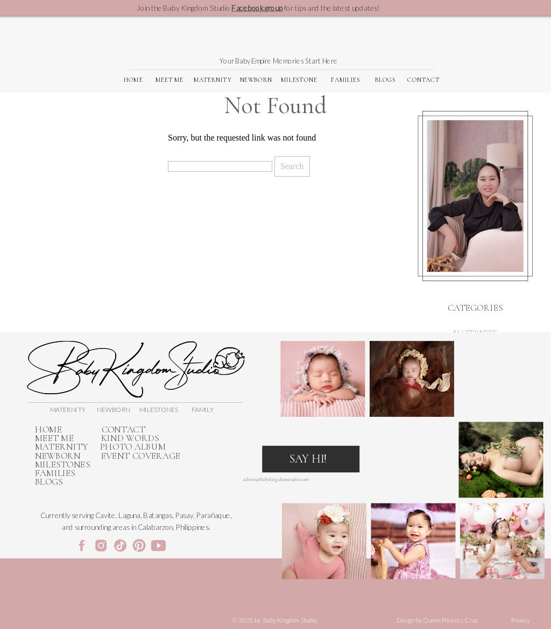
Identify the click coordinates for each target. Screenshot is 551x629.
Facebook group (257, 7)
